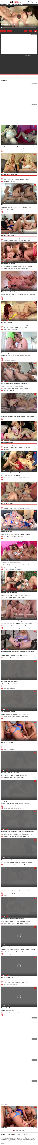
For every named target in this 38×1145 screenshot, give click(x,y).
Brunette (18, 268)
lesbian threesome (30, 416)
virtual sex (17, 775)
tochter (16, 506)
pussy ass (18, 862)
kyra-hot (3, 294)
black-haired (27, 595)
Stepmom (27, 508)
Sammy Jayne (21, 808)
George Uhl (11, 390)
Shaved (26, 982)
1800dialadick (5, 177)
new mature (4, 416)
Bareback (21, 805)
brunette (20, 266)
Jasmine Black (14, 808)
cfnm (12, 744)
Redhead (12, 327)
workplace (13, 655)
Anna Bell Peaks (7, 329)
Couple (15, 209)
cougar (16, 177)
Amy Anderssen (18, 569)
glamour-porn (11, 355)
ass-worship (9, 714)
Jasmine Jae (12, 628)
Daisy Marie (11, 569)
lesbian (28, 921)
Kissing (18, 536)
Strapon (11, 536)
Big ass (22, 716)
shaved (10, 595)
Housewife (16, 240)
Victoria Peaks (12, 538)
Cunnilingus (23, 418)
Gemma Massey (7, 808)
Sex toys (22, 657)
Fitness (22, 982)
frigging (3, 266)
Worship (26, 716)
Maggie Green (13, 360)
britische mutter (5, 506)
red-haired (16, 325)
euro (18, 921)
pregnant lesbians (22, 148)
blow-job (8, 266)
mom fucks (27, 506)
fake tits (11, 775)
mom (31, 177)
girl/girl (15, 445)
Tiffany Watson (12, 1015)
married (7, 238)
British (16, 447)
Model (8, 209)
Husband (11, 240)
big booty (21, 386)
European (5, 296)
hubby (28, 238)
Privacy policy (25, 1134)
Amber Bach (6, 984)
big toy (7, 655)
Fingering (23, 268)
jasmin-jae (18, 623)
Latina (21, 567)
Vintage (9, 923)
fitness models (25, 980)
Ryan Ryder (19, 628)
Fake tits (8, 179)
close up (30, 266)
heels (18, 655)
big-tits (24, 714)
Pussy (8, 327)
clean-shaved (4, 445)
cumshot (30, 564)
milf (32, 325)
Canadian (19, 209)
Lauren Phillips (14, 329)
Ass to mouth (9, 625)
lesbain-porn (32, 294)
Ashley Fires (6, 749)
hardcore (12, 386)
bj (6, 595)
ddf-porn (22, 355)
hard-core (10, 564)
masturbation (13, 921)
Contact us (3, 1134)
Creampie (26, 388)
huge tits (25, 564)
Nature (5, 805)
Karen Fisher (12, 181)
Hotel (5, 209)
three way (25, 683)
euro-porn (26, 294)
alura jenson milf (5, 683)
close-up (25, 655)
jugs (28, 714)
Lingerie (5, 893)
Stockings (14, 567)
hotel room (25, 207)
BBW (28, 151)
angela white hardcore (15, 949)
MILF (13, 179)
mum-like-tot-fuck (10, 623)
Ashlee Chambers (13, 984)
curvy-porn (14, 294)
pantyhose (4, 564)
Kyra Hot (5, 299)
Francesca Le (18, 954)
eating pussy (21, 325)
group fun (4, 386)
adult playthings (11, 475)
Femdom (5, 747)
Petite (13, 836)
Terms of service (11, 1134)
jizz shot (25, 266)
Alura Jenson (6, 181)
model (20, 207)
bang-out (10, 207)
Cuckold (21, 240)
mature (11, 506)
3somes (22, 949)
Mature (9, 418)
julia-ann (15, 714)
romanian (27, 803)
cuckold (12, 238)
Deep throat (18, 951)
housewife (24, 238)
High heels (17, 657)
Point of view (6, 777)
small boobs (21, 595)
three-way (11, 445)
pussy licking (14, 266)
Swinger (28, 240)
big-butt (3, 714)
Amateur (17, 388)
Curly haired (6, 508)
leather (3, 655)
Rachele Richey (11, 299)
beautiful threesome (21, 416)
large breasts (26, 890)
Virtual (14, 777)
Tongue (5, 268)
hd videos (28, 534)
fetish (30, 207)
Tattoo (23, 209)
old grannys (21, 506)
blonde (3, 595)
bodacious (11, 177)
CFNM (9, 747)
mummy (16, 744)
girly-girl (27, 325)
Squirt (18, 923)
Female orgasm (18, 836)
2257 (31, 1134)
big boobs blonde (13, 683)
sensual (3, 980)
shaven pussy (17, 980)
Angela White (12, 954)
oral (6, 475)
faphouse (22, 534)
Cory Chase (6, 1015)
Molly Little (6, 895)
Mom (13, 418)
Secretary (12, 657)
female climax (26, 834)
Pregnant (12, 151)
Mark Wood (6, 954)
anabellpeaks (4, 325)
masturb (3, 148)
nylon (3, 921)
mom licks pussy (5, 862)
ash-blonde (8, 1010)
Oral (4, 597)
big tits (16, 803)
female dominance (5, 744)
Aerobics (5, 982)
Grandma (22, 508)
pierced (10, 325)
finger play (16, 834)
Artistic (13, 296)
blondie (20, 445)
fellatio (9, 890)
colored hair (7, 534)
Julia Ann (5, 718)
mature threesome (12, 416)
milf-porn (8, 294)
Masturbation (6, 151)
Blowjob (21, 388)
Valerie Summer (7, 480)
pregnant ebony (30, 148)
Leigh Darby (30, 628)
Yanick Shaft (24, 628)
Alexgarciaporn (7, 360)
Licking (5, 477)
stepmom (12, 862)
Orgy (7, 597)
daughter (23, 862)
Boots (5, 657)
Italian (21, 923)
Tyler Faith (6, 569)
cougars (14, 564)
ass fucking (4, 834)
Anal (13, 388)
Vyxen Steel (6, 212)
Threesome (22, 179)
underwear (20, 890)
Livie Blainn (6, 538)
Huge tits (27, 179)
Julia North (6, 390)
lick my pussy (29, 862)
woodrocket (4, 207)
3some (3, 238)
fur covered (9, 148)
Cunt (9, 268)
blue (3, 534)
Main (2, 4)
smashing (18, 238)
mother (21, 177)
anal (17, 386)
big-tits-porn (20, 294)
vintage (7, 921)
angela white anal (5, 949)
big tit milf (26, 177)
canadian (15, 207)
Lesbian (16, 327)
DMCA (18, 1134)
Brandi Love (12, 749)
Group (19, 151)
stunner (21, 744)
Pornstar (17, 686)
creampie (14, 890)
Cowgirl (14, 597)
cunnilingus (4, 890)
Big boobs (24, 151)
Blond (5, 179)
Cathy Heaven (6, 628)
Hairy (16, 151)
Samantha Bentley (7, 449)
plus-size (15, 148)
